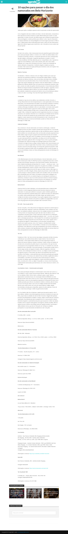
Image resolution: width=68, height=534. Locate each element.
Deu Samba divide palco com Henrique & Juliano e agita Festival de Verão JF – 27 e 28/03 (34, 493)
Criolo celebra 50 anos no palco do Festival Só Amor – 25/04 (51, 493)
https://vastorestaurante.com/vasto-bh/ (38, 468)
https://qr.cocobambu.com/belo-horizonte (39, 453)
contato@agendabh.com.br (23, 532)
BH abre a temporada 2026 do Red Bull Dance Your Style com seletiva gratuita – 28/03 (16, 493)
